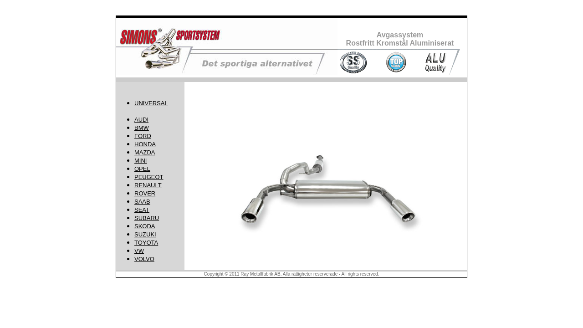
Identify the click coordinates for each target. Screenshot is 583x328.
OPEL (142, 168)
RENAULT (148, 185)
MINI (140, 160)
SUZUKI (145, 234)
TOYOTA (146, 242)
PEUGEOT (149, 177)
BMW (141, 127)
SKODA (144, 226)
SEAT (141, 209)
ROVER (144, 193)
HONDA (145, 144)
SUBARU (146, 218)
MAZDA (144, 152)
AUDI (141, 119)
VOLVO (144, 259)
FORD (142, 136)
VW (139, 250)
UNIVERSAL (151, 103)
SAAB (142, 201)
